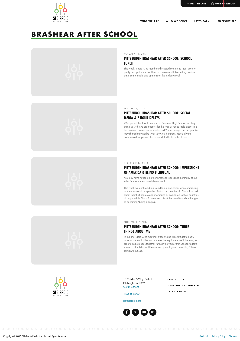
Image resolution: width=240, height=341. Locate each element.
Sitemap (233, 336)
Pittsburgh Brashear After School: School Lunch (158, 61)
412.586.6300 (131, 293)
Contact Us (176, 279)
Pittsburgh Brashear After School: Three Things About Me (156, 229)
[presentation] (74, 72)
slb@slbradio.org (132, 300)
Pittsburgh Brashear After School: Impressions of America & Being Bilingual (161, 170)
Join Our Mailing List (184, 285)
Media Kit (203, 336)
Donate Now (177, 291)
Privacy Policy (218, 336)
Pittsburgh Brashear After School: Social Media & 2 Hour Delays (157, 115)
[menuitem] (149, 21)
